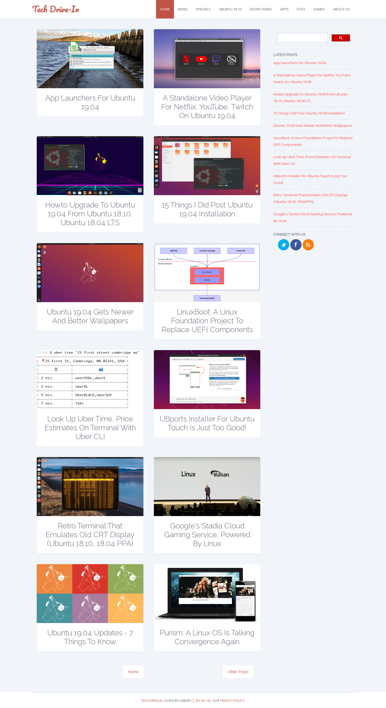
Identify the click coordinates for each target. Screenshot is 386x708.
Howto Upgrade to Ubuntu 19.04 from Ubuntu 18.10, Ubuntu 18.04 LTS (90, 214)
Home (165, 9)
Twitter (283, 244)
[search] (302, 38)
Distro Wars (261, 9)
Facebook (296, 244)
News (183, 9)
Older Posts (238, 671)
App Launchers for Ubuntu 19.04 (90, 102)
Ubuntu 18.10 (230, 9)
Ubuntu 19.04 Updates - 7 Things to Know (90, 637)
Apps (284, 9)
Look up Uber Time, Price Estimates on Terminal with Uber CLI (90, 427)
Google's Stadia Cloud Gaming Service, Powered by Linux (207, 534)
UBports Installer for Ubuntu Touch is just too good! (207, 423)
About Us (341, 9)
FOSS (301, 9)
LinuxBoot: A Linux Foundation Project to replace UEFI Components (207, 320)
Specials (203, 9)
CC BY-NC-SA (201, 700)
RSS (308, 244)
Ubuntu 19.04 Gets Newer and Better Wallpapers (90, 316)
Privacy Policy (232, 700)
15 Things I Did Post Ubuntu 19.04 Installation (207, 209)
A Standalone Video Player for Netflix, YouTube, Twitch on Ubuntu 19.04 (207, 107)
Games (319, 9)
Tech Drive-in (151, 700)
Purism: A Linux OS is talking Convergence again (207, 637)
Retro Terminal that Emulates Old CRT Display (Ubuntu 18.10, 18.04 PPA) (90, 534)
